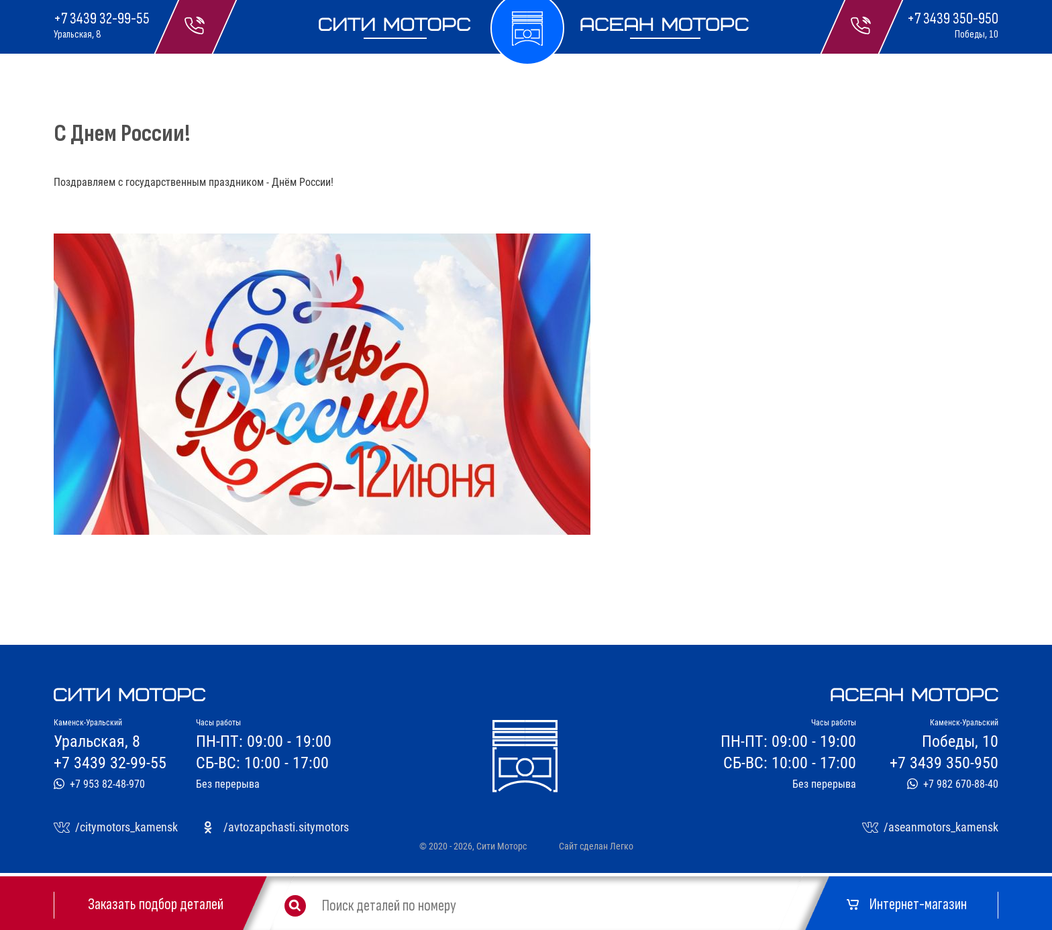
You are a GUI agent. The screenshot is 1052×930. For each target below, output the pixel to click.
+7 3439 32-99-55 (102, 19)
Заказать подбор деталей (155, 904)
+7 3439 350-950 (952, 19)
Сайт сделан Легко (596, 846)
